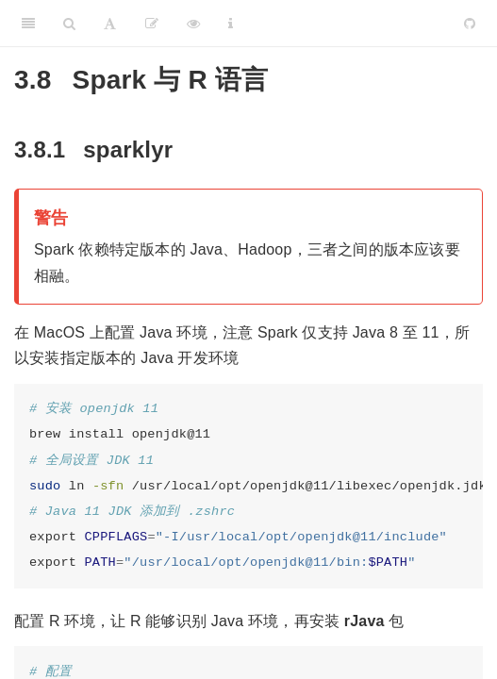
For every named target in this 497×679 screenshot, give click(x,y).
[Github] (469, 23)
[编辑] (152, 23)
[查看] (193, 23)
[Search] (69, 23)
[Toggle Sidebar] (28, 23)
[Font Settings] (110, 23)
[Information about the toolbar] (230, 23)
